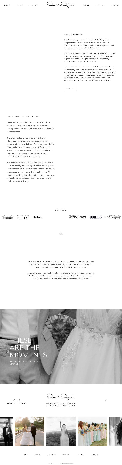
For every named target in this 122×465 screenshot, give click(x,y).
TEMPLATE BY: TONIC (68, 463)
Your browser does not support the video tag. (88, 151)
